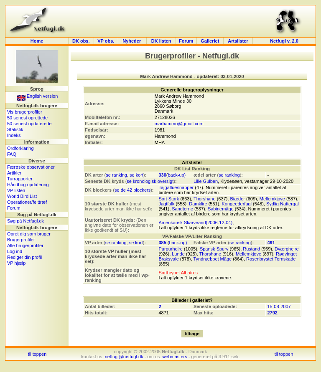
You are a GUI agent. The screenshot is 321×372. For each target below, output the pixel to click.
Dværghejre (286, 248)
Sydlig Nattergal (282, 203)
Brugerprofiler (21, 239)
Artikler (14, 172)
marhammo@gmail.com (179, 123)
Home (37, 40)
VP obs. (105, 40)
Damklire (198, 203)
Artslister (238, 40)
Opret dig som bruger (29, 233)
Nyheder (132, 40)
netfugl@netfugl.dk (124, 356)
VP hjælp (16, 263)
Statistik (15, 129)
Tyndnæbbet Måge (212, 258)
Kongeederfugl (237, 203)
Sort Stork (168, 198)
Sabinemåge (221, 208)
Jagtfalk (166, 203)
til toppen (37, 354)
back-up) (177, 174)
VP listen (16, 190)
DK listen (161, 40)
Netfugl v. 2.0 (284, 40)
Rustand (251, 248)
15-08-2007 (278, 306)
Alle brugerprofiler (25, 245)
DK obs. (81, 40)
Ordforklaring (20, 148)
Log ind (14, 251)
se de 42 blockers (132, 189)
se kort (136, 174)
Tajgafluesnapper (176, 187)
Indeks (13, 135)
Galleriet (210, 40)
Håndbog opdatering (28, 184)
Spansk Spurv (214, 248)
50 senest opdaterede (29, 123)
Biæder (237, 198)
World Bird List (22, 196)
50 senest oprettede (27, 117)
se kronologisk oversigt (150, 181)
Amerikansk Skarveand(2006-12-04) (195, 222)
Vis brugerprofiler (24, 111)
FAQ (11, 154)
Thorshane (205, 198)
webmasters (174, 356)
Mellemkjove (272, 198)
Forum (186, 40)
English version (37, 96)
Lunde (178, 253)
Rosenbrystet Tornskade (271, 258)
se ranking (116, 174)
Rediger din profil (24, 257)
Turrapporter (20, 178)
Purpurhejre (170, 248)
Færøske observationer (31, 167)
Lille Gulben (206, 181)
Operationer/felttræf (27, 202)
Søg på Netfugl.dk (25, 220)
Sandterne (182, 208)
